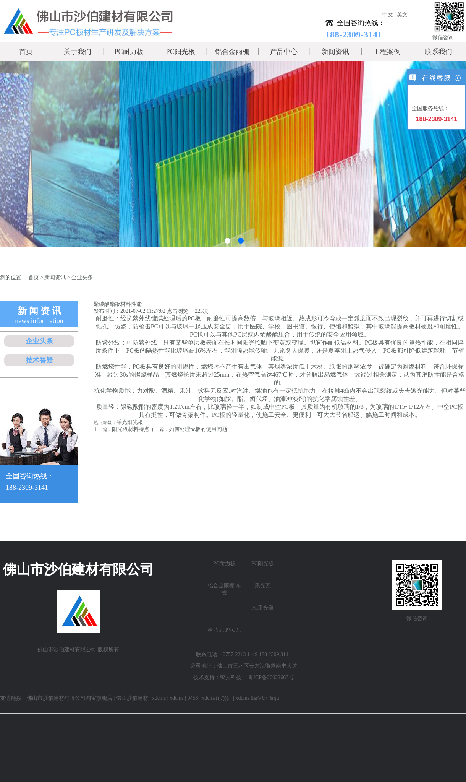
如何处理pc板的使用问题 (198, 429)
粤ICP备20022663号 (271, 677)
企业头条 (82, 277)
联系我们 (438, 51)
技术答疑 (39, 360)
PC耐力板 (128, 51)
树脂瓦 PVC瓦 (224, 630)
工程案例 (387, 51)
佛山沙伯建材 (132, 698)
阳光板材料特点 (130, 429)
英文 (402, 15)
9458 (192, 698)
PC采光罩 (262, 608)
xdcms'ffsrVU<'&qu (257, 698)
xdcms (159, 698)
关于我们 (77, 51)
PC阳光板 (180, 51)
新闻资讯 (335, 51)
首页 (26, 51)
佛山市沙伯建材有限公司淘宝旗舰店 (69, 698)
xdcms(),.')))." (217, 698)
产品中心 (284, 51)
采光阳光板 (130, 422)
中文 (387, 15)
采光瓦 (263, 586)
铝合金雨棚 (232, 51)
